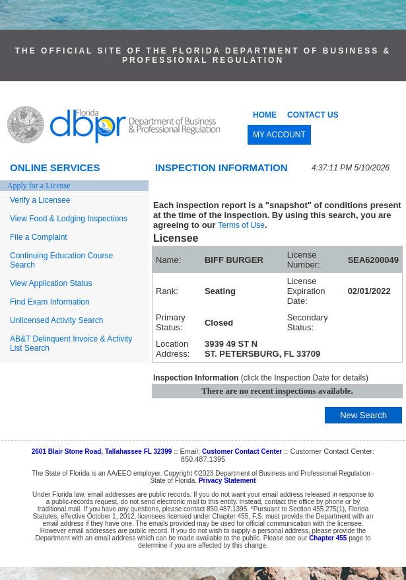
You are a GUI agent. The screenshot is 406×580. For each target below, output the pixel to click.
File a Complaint (38, 237)
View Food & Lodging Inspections (68, 218)
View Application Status (51, 283)
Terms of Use (241, 225)
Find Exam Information (50, 302)
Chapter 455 (328, 538)
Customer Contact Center (242, 451)
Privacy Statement (227, 480)
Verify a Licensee (40, 200)
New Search (363, 415)
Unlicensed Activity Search (56, 320)
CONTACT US (313, 115)
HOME (265, 115)
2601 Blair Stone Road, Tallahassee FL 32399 (102, 451)
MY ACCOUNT (279, 134)
